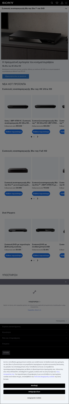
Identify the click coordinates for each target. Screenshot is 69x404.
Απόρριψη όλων (34, 392)
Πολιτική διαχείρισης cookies (44, 376)
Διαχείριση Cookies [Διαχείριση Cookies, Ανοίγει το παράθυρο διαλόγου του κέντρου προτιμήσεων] (34, 398)
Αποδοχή (34, 385)
